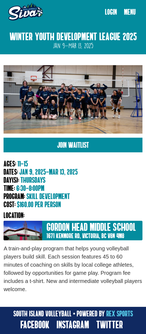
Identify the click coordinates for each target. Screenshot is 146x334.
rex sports (119, 313)
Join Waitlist (73, 145)
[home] (24, 12)
